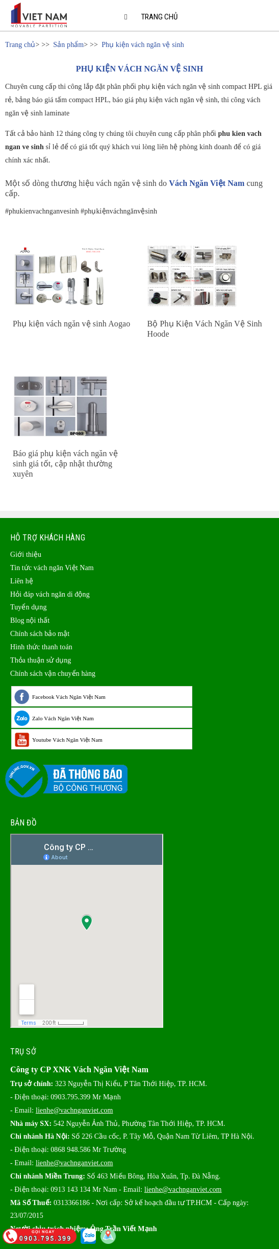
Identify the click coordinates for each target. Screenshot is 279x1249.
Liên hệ (21, 580)
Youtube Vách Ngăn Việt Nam (67, 740)
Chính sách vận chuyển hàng (52, 673)
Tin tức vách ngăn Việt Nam (52, 568)
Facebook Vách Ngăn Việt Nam (69, 697)
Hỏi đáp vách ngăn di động (50, 594)
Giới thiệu (25, 554)
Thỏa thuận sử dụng (40, 660)
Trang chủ (159, 16)
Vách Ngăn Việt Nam (206, 183)
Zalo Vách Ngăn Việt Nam (63, 718)
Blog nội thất (29, 620)
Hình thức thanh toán (41, 647)
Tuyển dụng (28, 607)
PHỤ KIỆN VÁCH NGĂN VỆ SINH (139, 68)
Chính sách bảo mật (39, 634)
